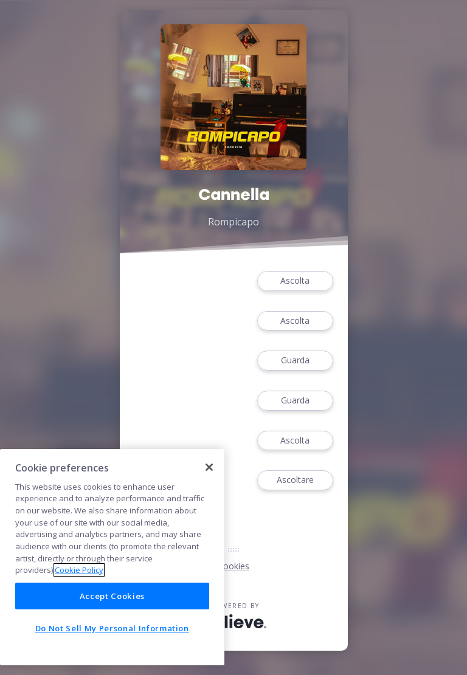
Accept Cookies (112, 596)
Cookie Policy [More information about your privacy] (79, 569)
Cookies (233, 566)
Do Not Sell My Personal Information (112, 628)
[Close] (209, 467)
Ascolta (295, 281)
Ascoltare (295, 480)
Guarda (295, 360)
